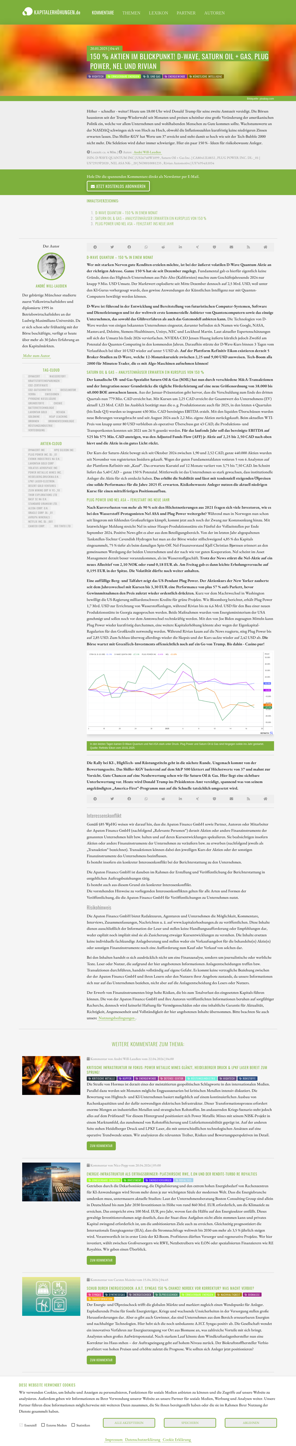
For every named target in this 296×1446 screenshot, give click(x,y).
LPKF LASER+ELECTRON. (40, 481)
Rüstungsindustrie (39, 425)
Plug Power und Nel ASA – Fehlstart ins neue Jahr (134, 223)
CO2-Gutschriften (38, 390)
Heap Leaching (56, 416)
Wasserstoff (56, 376)
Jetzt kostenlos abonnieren (118, 186)
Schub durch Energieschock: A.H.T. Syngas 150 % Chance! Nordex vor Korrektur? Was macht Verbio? (170, 1288)
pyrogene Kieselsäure (40, 398)
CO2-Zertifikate (36, 385)
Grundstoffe (34, 403)
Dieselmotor (66, 390)
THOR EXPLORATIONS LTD (41, 495)
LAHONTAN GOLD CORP (39, 463)
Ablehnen (251, 1423)
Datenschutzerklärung (142, 1439)
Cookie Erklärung (177, 1439)
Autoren (214, 13)
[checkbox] (21, 1425)
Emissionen (50, 394)
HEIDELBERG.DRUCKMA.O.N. (42, 476)
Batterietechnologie (39, 408)
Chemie (56, 403)
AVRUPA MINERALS (37, 517)
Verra (30, 394)
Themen (131, 13)
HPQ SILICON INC (62, 450)
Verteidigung (35, 430)
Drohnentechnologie (59, 421)
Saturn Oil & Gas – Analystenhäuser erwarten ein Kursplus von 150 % (150, 218)
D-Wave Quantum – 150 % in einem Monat (126, 212)
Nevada (59, 412)
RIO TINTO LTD (61, 526)
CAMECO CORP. (35, 526)
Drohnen (32, 421)
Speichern (189, 1423)
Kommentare (103, 12)
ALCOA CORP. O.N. (36, 508)
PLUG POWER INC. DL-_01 (41, 454)
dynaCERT (32, 376)
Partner (186, 13)
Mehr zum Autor (36, 355)
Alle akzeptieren (129, 1423)
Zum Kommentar (101, 1145)
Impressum (113, 1439)
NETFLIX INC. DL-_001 (39, 521)
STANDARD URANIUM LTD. (41, 503)
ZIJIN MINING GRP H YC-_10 (42, 490)
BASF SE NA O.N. (36, 499)
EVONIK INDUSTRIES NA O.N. (42, 459)
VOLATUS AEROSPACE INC (41, 468)
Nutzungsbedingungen (117, 1017)
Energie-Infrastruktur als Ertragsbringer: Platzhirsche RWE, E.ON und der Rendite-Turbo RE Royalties (172, 1174)
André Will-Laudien (147, 152)
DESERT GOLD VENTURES (40, 486)
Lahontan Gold (36, 412)
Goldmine (32, 416)
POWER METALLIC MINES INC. (43, 472)
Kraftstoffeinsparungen (42, 381)
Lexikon (158, 13)
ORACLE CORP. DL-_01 (39, 512)
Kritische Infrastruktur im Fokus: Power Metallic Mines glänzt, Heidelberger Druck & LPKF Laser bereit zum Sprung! (177, 1070)
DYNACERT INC (35, 450)
